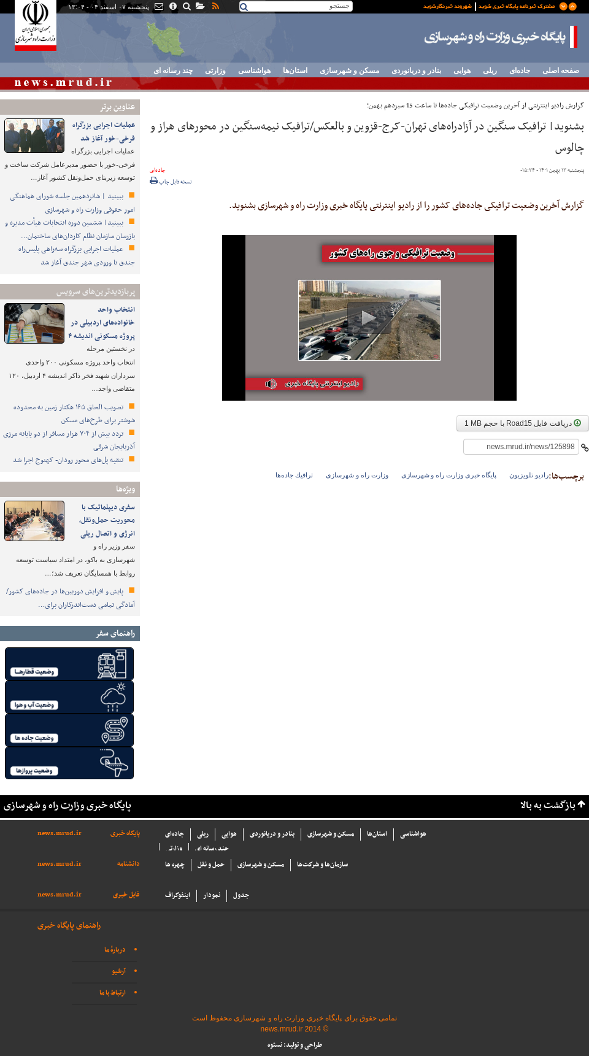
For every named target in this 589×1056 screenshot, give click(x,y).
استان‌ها (295, 70)
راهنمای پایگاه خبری (69, 926)
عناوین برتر (117, 107)
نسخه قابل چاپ (171, 182)
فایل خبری (126, 895)
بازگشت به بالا (548, 806)
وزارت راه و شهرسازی (357, 475)
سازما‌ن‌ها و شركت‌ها (322, 865)
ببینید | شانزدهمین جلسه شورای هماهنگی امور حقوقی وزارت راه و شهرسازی (72, 203)
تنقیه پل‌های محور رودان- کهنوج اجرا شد (69, 460)
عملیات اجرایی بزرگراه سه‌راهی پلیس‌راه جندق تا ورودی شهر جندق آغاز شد (76, 256)
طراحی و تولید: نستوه (295, 1045)
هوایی (462, 70)
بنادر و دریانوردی (416, 70)
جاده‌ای (519, 70)
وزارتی (215, 70)
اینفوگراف (177, 895)
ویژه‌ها (125, 489)
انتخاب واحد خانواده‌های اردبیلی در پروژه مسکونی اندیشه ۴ (101, 323)
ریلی (490, 70)
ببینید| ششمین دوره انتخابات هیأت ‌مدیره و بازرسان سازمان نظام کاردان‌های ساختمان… (70, 229)
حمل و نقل (211, 865)
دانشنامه (128, 864)
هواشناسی (254, 70)
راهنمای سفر (115, 633)
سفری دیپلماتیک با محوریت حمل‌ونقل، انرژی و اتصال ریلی (107, 520)
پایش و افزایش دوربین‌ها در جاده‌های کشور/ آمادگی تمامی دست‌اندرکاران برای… (70, 598)
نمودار (211, 895)
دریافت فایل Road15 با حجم (522, 423)
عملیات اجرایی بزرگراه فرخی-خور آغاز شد (103, 132)
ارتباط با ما (112, 993)
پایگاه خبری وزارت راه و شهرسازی (501, 37)
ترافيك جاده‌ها (294, 475)
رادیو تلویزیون (529, 475)
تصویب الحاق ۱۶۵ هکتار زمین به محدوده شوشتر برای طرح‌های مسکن (74, 414)
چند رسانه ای (173, 70)
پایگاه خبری (125, 833)
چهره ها (175, 865)
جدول (241, 895)
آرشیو (119, 971)
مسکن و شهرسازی (349, 70)
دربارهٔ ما (115, 950)
